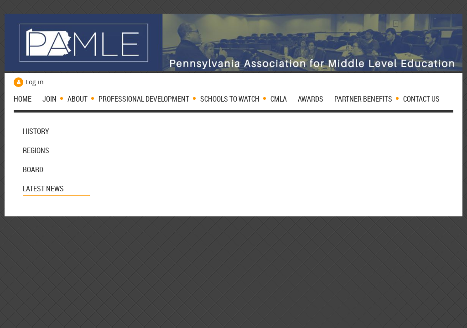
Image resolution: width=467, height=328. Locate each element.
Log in (35, 81)
